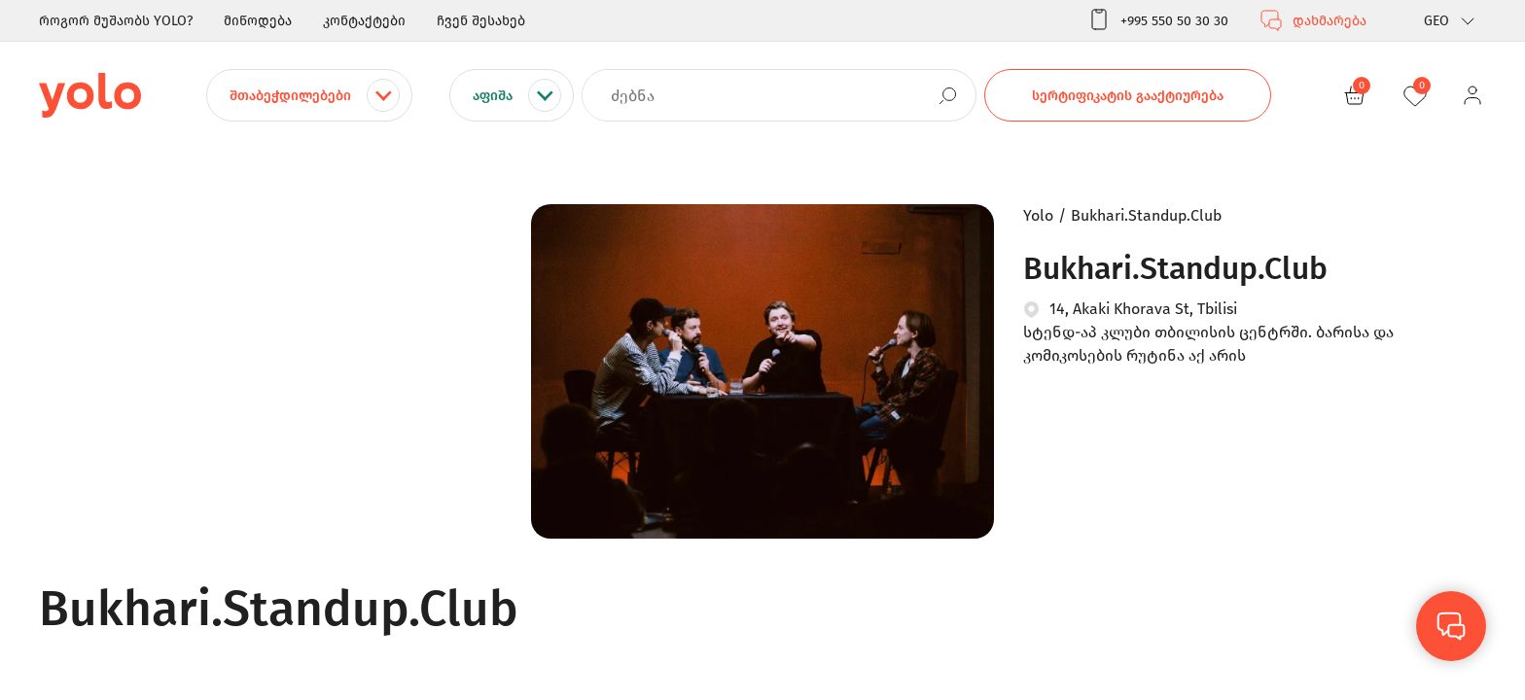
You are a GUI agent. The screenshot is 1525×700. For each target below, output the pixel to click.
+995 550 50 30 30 (1157, 20)
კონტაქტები (364, 21)
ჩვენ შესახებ (481, 21)
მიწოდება (258, 21)
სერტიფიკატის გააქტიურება (1128, 96)
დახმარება (1312, 20)
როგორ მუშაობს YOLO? (116, 21)
